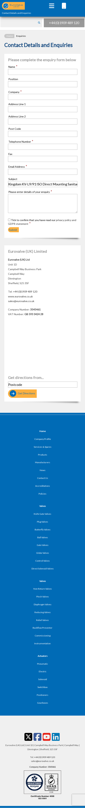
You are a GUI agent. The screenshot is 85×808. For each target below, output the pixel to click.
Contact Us (42, 478)
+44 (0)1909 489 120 (64, 23)
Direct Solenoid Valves (43, 568)
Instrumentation (42, 643)
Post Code (14, 128)
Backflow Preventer (42, 627)
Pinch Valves (42, 596)
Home (10, 36)
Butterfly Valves (43, 529)
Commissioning (43, 635)
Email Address (17, 166)
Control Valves (42, 560)
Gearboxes (42, 702)
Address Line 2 (17, 116)
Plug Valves (42, 521)
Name (13, 67)
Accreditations (42, 485)
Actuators (43, 656)
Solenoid (42, 679)
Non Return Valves (42, 588)
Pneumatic (42, 663)
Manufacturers (42, 462)
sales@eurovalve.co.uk (21, 301)
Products (42, 454)
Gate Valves (42, 545)
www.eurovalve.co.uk (20, 296)
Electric (42, 671)
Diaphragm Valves (42, 604)
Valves (42, 506)
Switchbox (42, 687)
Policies (42, 493)
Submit (13, 229)
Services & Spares (42, 446)
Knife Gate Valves (42, 513)
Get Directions (22, 393)
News (42, 470)
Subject (12, 179)
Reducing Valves (42, 612)
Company (15, 92)
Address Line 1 (17, 104)
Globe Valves (42, 552)
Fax (10, 154)
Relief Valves (42, 620)
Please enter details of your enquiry (30, 192)
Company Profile (42, 439)
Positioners (42, 695)
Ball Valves (42, 537)
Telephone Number (20, 141)
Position (13, 79)
